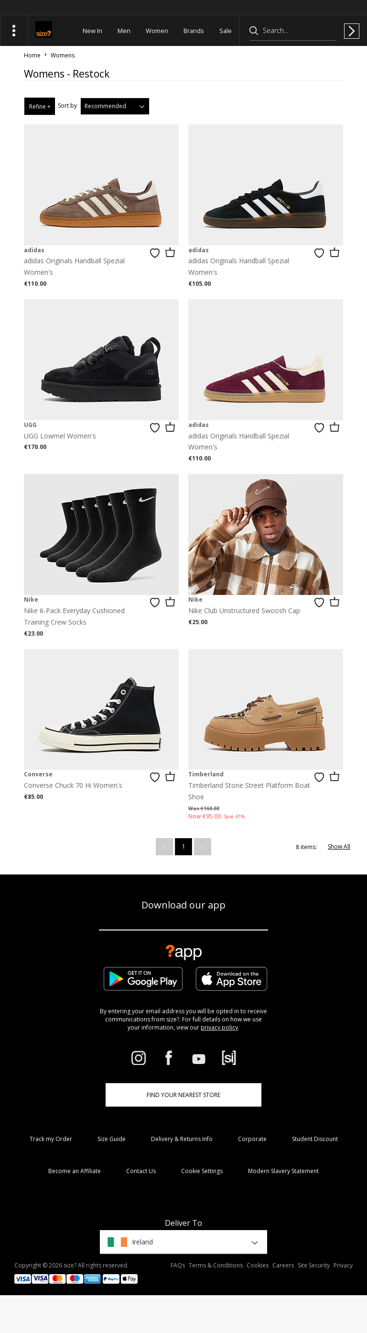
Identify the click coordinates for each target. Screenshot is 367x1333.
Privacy (343, 1265)
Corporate (252, 1139)
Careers (283, 1265)
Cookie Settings (202, 1171)
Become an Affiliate (74, 1171)
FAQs (178, 1265)
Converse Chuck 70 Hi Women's (73, 785)
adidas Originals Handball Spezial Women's (74, 266)
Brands (194, 30)
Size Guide (111, 1139)
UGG (30, 425)
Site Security (314, 1265)
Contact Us (141, 1171)
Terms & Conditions (216, 1265)
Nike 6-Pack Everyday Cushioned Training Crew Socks (74, 616)
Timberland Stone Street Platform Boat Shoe (249, 791)
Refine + (40, 106)
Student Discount (315, 1139)
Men (124, 30)
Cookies (258, 1265)
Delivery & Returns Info (182, 1139)
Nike (31, 599)
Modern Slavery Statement (283, 1171)
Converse (38, 774)
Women (157, 30)
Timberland (206, 774)
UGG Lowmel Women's (60, 435)
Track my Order (51, 1139)
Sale (225, 30)
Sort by (67, 105)
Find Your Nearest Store (183, 1095)
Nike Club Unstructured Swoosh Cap (244, 610)
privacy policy (219, 1027)
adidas (34, 250)
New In (92, 30)
